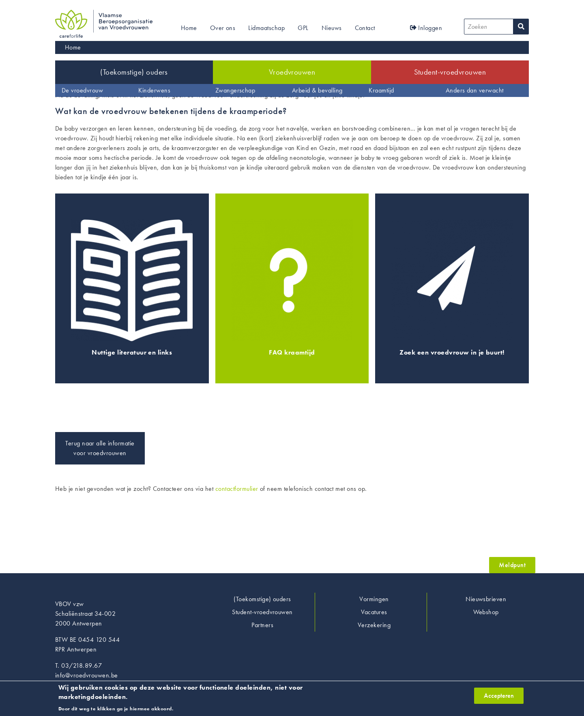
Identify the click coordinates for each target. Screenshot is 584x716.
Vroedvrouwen (292, 72)
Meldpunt (512, 565)
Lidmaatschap (266, 28)
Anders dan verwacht (475, 90)
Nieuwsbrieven (486, 599)
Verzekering (374, 625)
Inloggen (426, 28)
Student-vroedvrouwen (450, 72)
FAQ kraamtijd (292, 352)
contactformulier (236, 488)
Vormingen (374, 599)
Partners (262, 625)
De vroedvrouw (82, 90)
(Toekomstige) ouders (134, 72)
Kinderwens (154, 90)
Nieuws (332, 28)
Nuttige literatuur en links (132, 352)
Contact (365, 28)
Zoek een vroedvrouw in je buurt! (451, 352)
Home (189, 28)
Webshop (486, 612)
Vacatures (374, 612)
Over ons (223, 28)
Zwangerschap (235, 90)
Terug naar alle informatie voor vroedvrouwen (99, 448)
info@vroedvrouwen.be (86, 675)
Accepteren (499, 698)
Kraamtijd (381, 90)
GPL (303, 28)
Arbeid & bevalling (317, 90)
